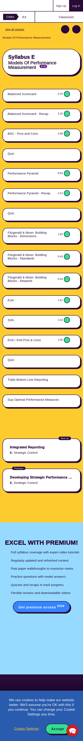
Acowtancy (19, 5)
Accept (57, 729)
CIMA (10, 17)
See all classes (14, 29)
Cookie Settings (26, 729)
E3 (24, 17)
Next (76, 29)
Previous (65, 29)
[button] (72, 730)
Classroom (66, 17)
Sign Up (61, 5)
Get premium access (41, 606)
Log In (76, 5)
